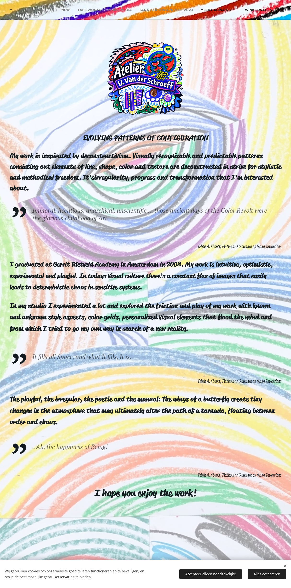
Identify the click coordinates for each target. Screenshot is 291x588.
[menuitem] (67, 10)
